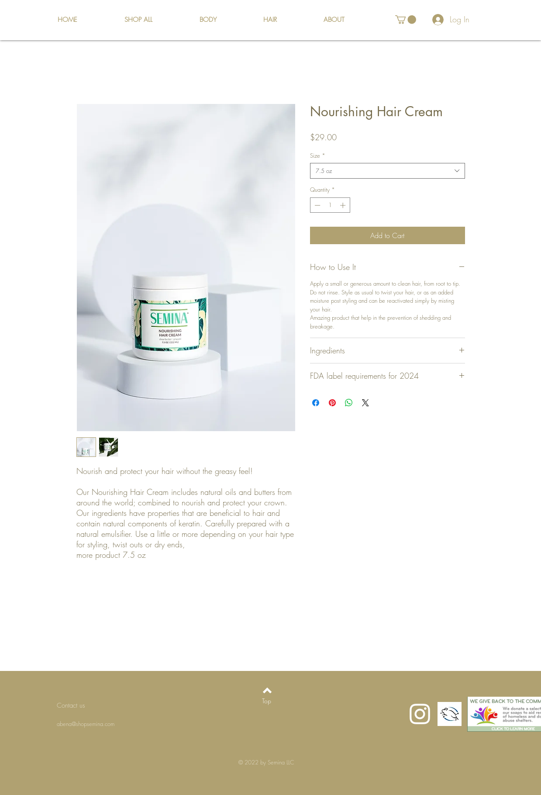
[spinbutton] (329, 205)
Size (317, 155)
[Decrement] (316, 205)
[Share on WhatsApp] (349, 403)
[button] (405, 19)
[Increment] (343, 205)
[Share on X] (365, 403)
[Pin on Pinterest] (332, 403)
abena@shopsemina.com (85, 724)
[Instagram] (420, 714)
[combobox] (387, 171)
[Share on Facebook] (315, 403)
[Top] (266, 701)
